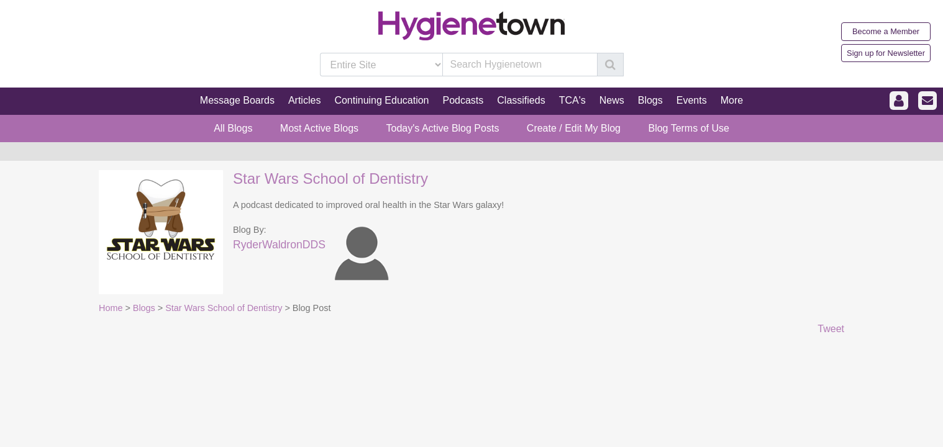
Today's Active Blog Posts (442, 128)
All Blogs (233, 128)
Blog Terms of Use (688, 128)
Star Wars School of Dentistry (330, 178)
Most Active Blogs (319, 128)
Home (110, 308)
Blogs (144, 308)
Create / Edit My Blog (574, 128)
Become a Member (885, 31)
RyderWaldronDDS (279, 244)
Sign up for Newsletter (886, 53)
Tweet (831, 328)
